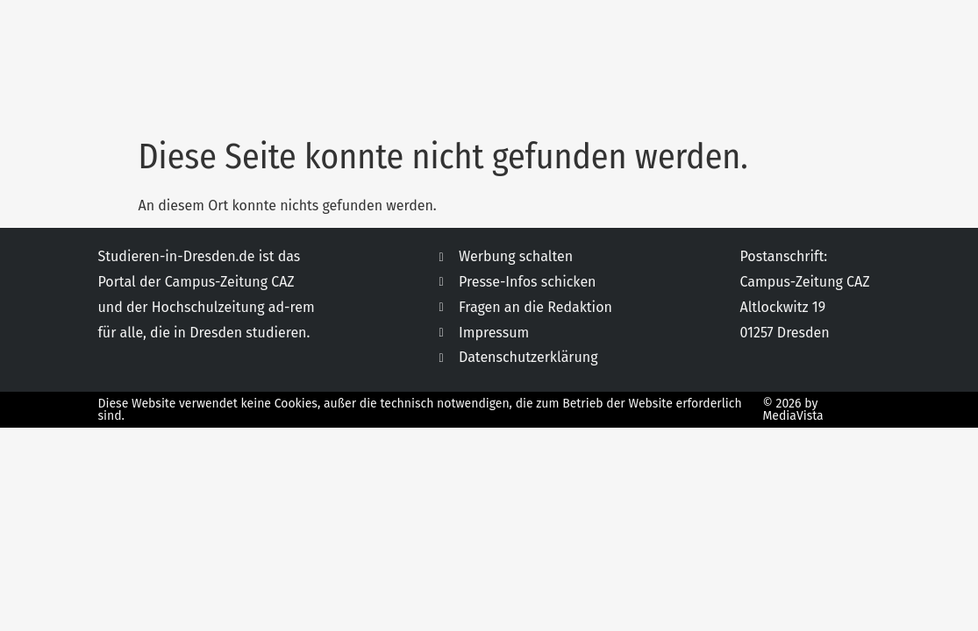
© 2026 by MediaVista (792, 409)
